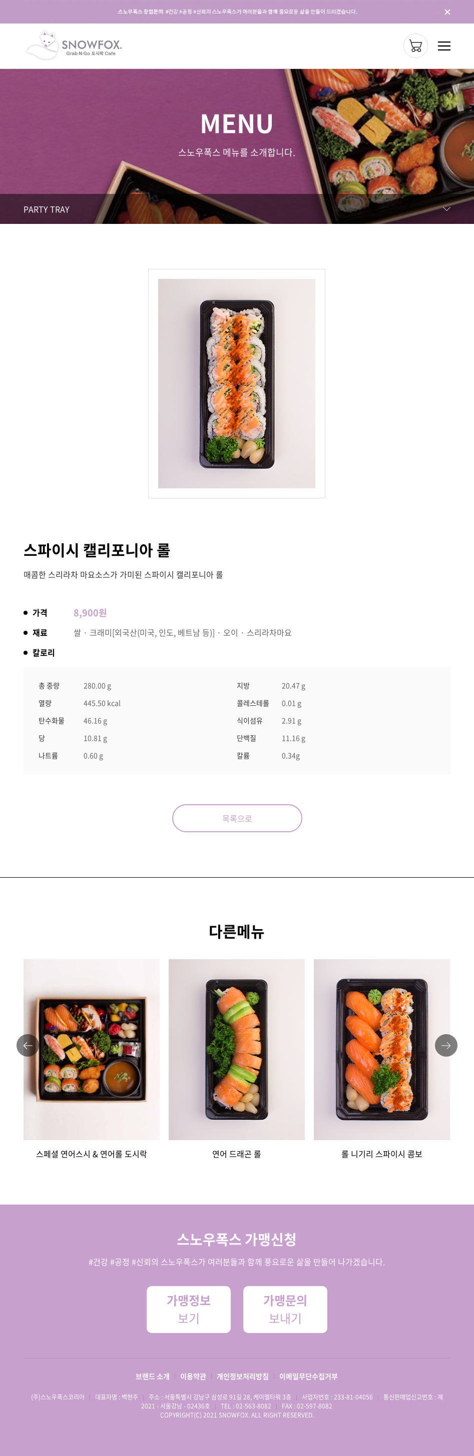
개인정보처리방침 (243, 1376)
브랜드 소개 (153, 1376)
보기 (189, 1309)
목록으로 (237, 818)
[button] (28, 1045)
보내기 (285, 1309)
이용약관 (193, 1376)
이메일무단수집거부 (308, 1376)
